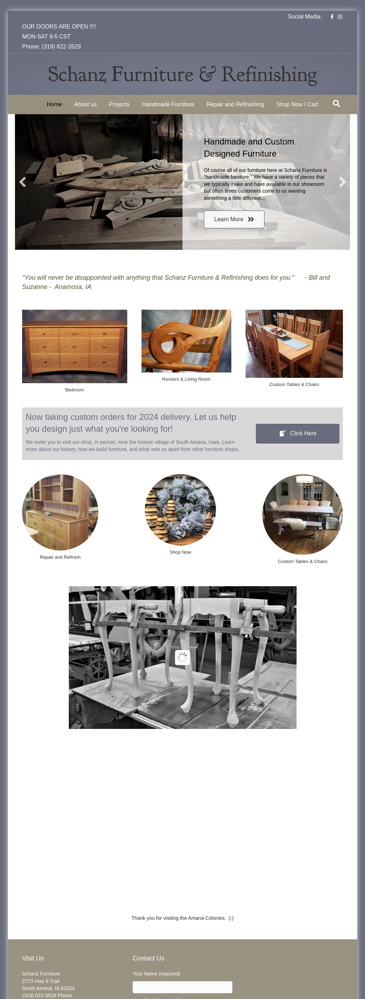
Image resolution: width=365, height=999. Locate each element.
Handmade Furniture (168, 104)
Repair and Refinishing (235, 104)
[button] (22, 182)
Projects (119, 104)
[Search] (336, 103)
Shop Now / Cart (297, 104)
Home (54, 104)
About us (85, 104)
